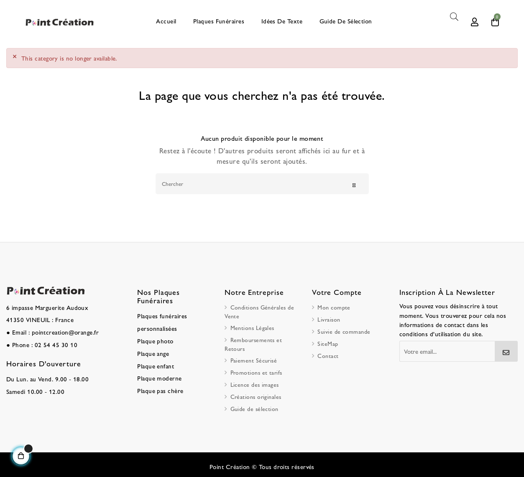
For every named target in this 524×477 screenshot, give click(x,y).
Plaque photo (154, 337)
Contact (327, 354)
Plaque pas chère (158, 384)
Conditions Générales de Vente (259, 310)
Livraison (328, 318)
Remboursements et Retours (253, 342)
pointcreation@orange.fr (62, 329)
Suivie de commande (343, 330)
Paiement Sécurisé (253, 359)
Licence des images (254, 383)
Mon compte (333, 306)
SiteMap (327, 342)
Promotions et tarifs (256, 371)
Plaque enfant (154, 360)
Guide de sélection (254, 407)
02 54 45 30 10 (52, 341)
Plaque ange (152, 349)
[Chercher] (262, 182)
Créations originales (255, 395)
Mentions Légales (252, 326)
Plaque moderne (158, 372)
